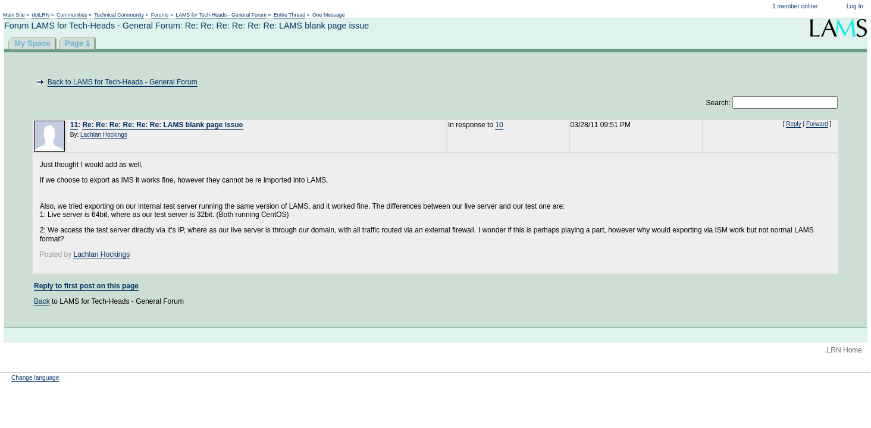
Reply (793, 124)
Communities (72, 15)
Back (42, 301)
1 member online (794, 6)
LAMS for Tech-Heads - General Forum (221, 15)
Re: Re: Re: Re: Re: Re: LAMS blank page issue (162, 125)
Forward (817, 124)
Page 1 (77, 43)
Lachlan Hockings (103, 134)
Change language (35, 377)
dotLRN (40, 15)
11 (74, 125)
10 (499, 125)
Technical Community (119, 15)
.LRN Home (843, 350)
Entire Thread (289, 15)
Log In (855, 6)
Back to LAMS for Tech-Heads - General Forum (123, 82)
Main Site (14, 15)
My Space (32, 43)
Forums (160, 15)
